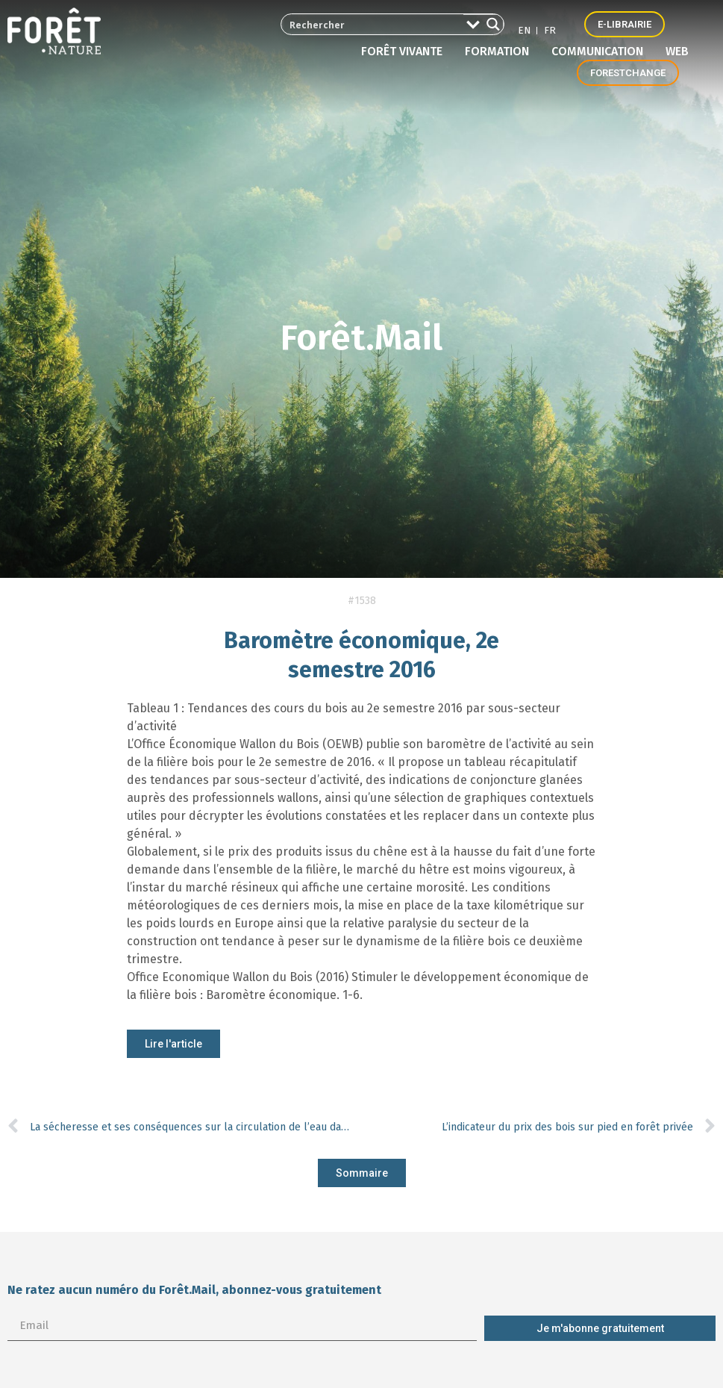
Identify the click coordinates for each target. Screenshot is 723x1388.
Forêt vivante (405, 51)
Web (677, 51)
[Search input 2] (367, 24)
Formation (500, 51)
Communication (601, 51)
